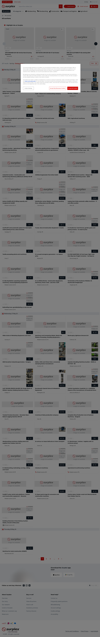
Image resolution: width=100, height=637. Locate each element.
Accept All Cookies (72, 88)
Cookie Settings (28, 88)
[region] (51, 78)
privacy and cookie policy (30, 81)
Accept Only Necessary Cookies (57, 88)
